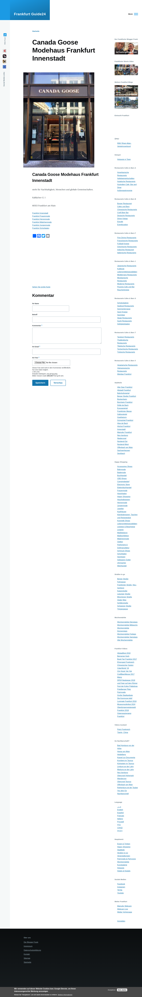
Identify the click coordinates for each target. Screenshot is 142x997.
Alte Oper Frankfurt (124, 387)
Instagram (121, 887)
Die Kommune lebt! (124, 698)
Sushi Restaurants (124, 321)
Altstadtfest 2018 (123, 653)
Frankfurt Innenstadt (40, 213)
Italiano (120, 819)
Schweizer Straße (124, 606)
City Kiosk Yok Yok (124, 671)
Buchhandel (122, 475)
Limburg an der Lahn (125, 767)
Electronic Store (123, 485)
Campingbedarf (123, 481)
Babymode (121, 469)
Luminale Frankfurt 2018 (126, 701)
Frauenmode (122, 491)
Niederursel (121, 438)
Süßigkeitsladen (123, 324)
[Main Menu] (132, 14)
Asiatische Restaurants (126, 181)
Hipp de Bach (122, 423)
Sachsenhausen (123, 450)
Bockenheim (122, 399)
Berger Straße (122, 579)
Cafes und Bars (123, 207)
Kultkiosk (120, 269)
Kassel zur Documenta (126, 757)
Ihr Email (35, 347)
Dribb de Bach (122, 405)
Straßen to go (122, 853)
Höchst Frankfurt (123, 426)
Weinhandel (122, 566)
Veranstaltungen (123, 856)
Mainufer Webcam (124, 906)
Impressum (28, 946)
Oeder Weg (121, 600)
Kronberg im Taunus (125, 760)
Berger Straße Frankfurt (126, 396)
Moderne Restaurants (125, 284)
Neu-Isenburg (122, 435)
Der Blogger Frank (31, 942)
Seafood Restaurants (125, 306)
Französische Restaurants (127, 241)
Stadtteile (121, 850)
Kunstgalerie (122, 865)
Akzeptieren (111, 990)
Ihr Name (35, 303)
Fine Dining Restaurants (126, 238)
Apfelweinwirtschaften (125, 178)
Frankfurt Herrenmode (41, 219)
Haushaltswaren (123, 500)
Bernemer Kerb (123, 656)
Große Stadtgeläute (125, 695)
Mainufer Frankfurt (124, 432)
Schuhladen (122, 554)
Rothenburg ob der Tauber (127, 788)
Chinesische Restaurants (127, 210)
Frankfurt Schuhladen (40, 228)
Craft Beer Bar (123, 213)
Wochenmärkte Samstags (127, 637)
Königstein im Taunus (125, 764)
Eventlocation (122, 225)
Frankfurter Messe (124, 411)
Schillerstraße (122, 603)
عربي (119, 807)
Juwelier (120, 509)
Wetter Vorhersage (124, 912)
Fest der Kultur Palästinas (127, 686)
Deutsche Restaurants (126, 216)
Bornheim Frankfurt (124, 402)
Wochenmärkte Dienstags (127, 622)
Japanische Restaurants (126, 266)
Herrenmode (122, 503)
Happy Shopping (123, 497)
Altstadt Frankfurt (124, 390)
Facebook (121, 884)
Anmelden (121, 921)
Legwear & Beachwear (126, 527)
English (120, 810)
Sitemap (27, 958)
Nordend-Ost (122, 441)
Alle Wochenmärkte (125, 640)
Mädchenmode (123, 539)
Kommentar (36, 325)
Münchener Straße (124, 597)
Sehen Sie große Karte (41, 287)
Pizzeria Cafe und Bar (126, 287)
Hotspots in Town (124, 159)
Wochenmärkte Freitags (126, 634)
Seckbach (121, 453)
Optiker (120, 542)
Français (120, 816)
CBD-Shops (122, 478)
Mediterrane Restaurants (127, 275)
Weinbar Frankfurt (124, 374)
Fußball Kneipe (123, 244)
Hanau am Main (123, 751)
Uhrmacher (121, 563)
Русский (120, 822)
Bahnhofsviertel (123, 393)
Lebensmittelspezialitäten (127, 272)
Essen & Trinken (123, 844)
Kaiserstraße (122, 591)
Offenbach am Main (125, 447)
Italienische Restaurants (126, 253)
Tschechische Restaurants (127, 349)
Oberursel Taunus (124, 782)
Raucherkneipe (123, 290)
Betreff (34, 314)
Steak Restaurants (124, 318)
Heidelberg (121, 754)
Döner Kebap (122, 219)
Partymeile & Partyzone (126, 859)
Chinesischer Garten (125, 665)
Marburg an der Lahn (125, 770)
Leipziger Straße (123, 594)
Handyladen (122, 494)
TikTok (119, 890)
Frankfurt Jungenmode (41, 225)
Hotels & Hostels (123, 871)
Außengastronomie (124, 190)
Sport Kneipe (122, 312)
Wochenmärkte (123, 862)
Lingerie (120, 530)
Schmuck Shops (123, 551)
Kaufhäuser (121, 512)
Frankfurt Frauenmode (41, 216)
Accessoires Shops (124, 466)
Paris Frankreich (123, 729)
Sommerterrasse (123, 309)
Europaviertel (122, 408)
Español (120, 813)
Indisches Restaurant (125, 250)
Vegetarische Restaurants (127, 365)
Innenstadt (121, 429)
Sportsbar (121, 315)
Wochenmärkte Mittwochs (127, 625)
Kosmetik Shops (123, 521)
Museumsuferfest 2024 (126, 704)
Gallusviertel (122, 414)
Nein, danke (122, 990)
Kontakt (27, 954)
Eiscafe (120, 222)
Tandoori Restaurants (125, 337)
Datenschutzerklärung (32, 950)
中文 (119, 825)
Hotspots (120, 868)
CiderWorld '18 (123, 668)
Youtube (120, 893)
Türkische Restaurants (126, 352)
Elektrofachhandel (124, 488)
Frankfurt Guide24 (30, 14)
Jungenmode (122, 506)
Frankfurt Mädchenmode (42, 222)
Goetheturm (122, 417)
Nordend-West (123, 444)
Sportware (121, 557)
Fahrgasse (121, 582)
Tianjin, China (122, 732)
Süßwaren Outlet (124, 560)
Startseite (35, 31)
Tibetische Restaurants (126, 346)
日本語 (120, 828)
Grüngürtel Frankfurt (125, 420)
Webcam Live (122, 909)
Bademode (121, 472)
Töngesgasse (122, 609)
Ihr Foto (35, 358)
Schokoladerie (122, 303)
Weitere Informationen (65, 995)
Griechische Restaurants (127, 247)
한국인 (120, 831)
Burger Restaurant (124, 204)
